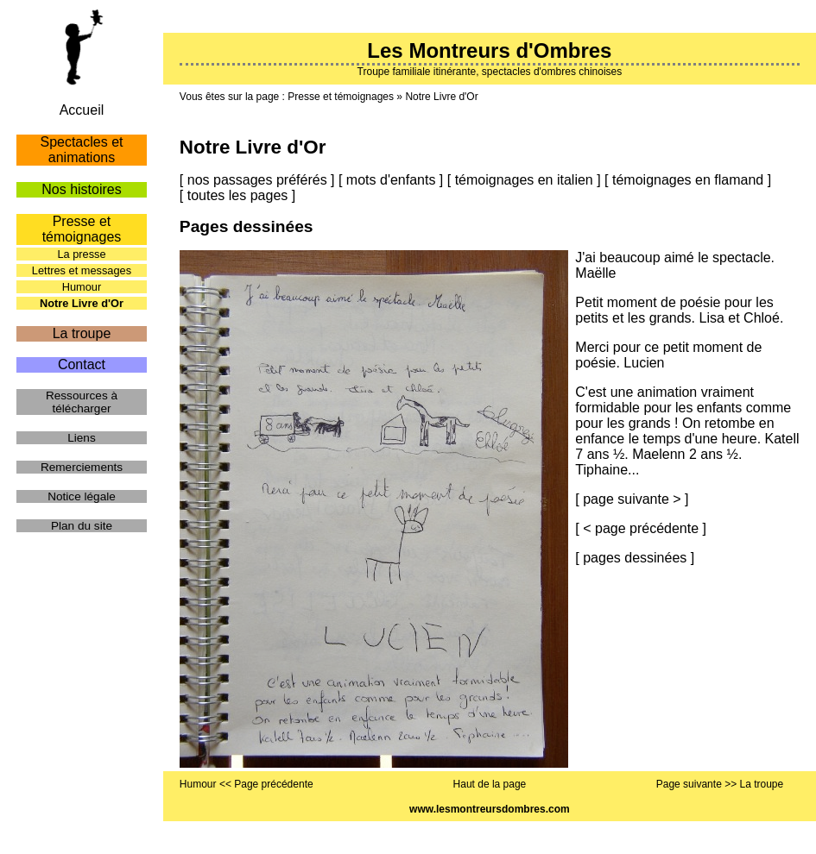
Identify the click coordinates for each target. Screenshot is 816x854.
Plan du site (81, 525)
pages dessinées (634, 557)
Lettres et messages (81, 270)
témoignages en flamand (687, 180)
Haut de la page (490, 784)
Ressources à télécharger (81, 402)
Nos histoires (81, 189)
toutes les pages (237, 195)
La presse (81, 254)
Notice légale (81, 496)
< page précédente (641, 528)
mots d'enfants (391, 180)
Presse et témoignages (341, 97)
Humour (82, 286)
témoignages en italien (524, 180)
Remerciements (82, 467)
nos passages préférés (257, 180)
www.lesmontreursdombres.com (489, 809)
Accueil (82, 110)
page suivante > (631, 499)
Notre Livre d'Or (441, 97)
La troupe (82, 333)
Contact (81, 364)
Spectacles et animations (81, 150)
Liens (81, 437)
